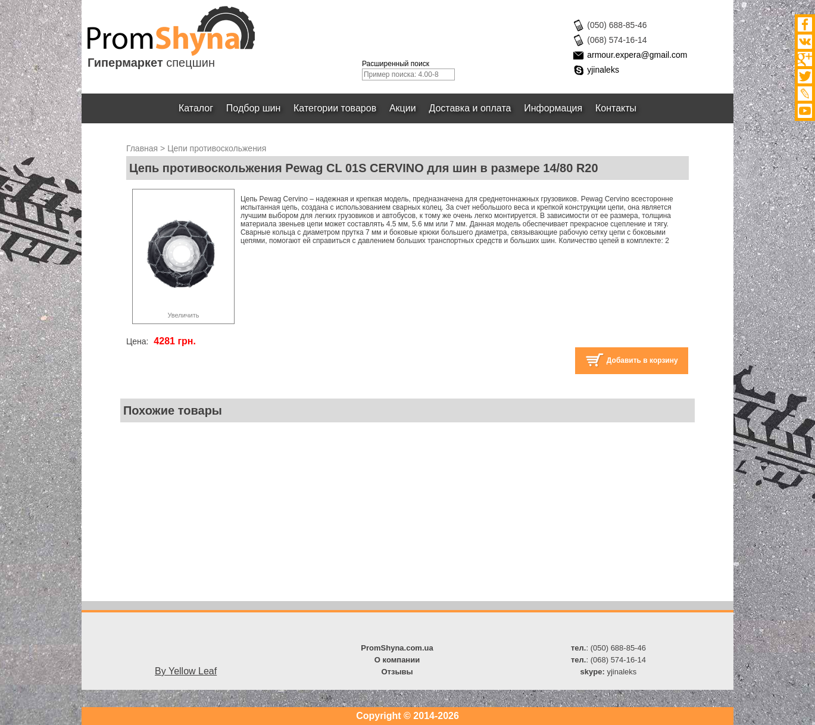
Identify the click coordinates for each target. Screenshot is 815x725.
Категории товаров (335, 108)
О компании (397, 659)
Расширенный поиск (395, 64)
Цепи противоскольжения (216, 148)
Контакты (616, 108)
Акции (402, 108)
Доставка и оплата (470, 108)
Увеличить (183, 315)
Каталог (195, 108)
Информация (553, 108)
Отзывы (397, 671)
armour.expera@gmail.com (637, 55)
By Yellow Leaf (186, 671)
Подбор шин (253, 108)
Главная (142, 148)
